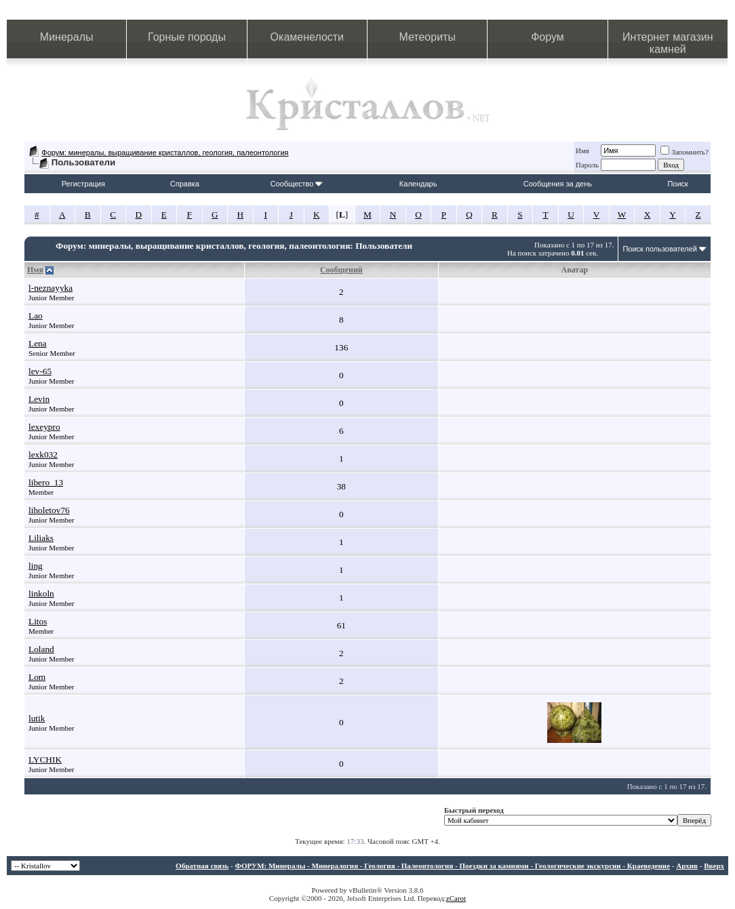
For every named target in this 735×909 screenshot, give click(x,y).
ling (35, 566)
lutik (36, 718)
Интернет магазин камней (667, 43)
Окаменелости (307, 37)
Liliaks (41, 538)
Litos (37, 621)
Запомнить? (684, 152)
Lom (36, 677)
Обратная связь (202, 866)
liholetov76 (49, 510)
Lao (35, 315)
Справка (184, 184)
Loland (41, 649)
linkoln (41, 593)
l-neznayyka (50, 288)
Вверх (714, 866)
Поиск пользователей (659, 249)
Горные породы (187, 37)
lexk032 (43, 454)
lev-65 (40, 371)
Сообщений (341, 270)
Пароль (587, 165)
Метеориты (427, 37)
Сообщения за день (557, 184)
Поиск (677, 184)
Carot (458, 898)
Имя (582, 150)
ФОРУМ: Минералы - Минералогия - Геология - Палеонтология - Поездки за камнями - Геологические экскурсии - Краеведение (452, 866)
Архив (687, 866)
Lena (37, 343)
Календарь (418, 184)
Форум (547, 37)
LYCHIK (45, 759)
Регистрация (83, 184)
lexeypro (44, 427)
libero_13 (45, 482)
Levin (38, 399)
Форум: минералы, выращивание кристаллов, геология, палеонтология (164, 152)
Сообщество (296, 184)
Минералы (67, 37)
